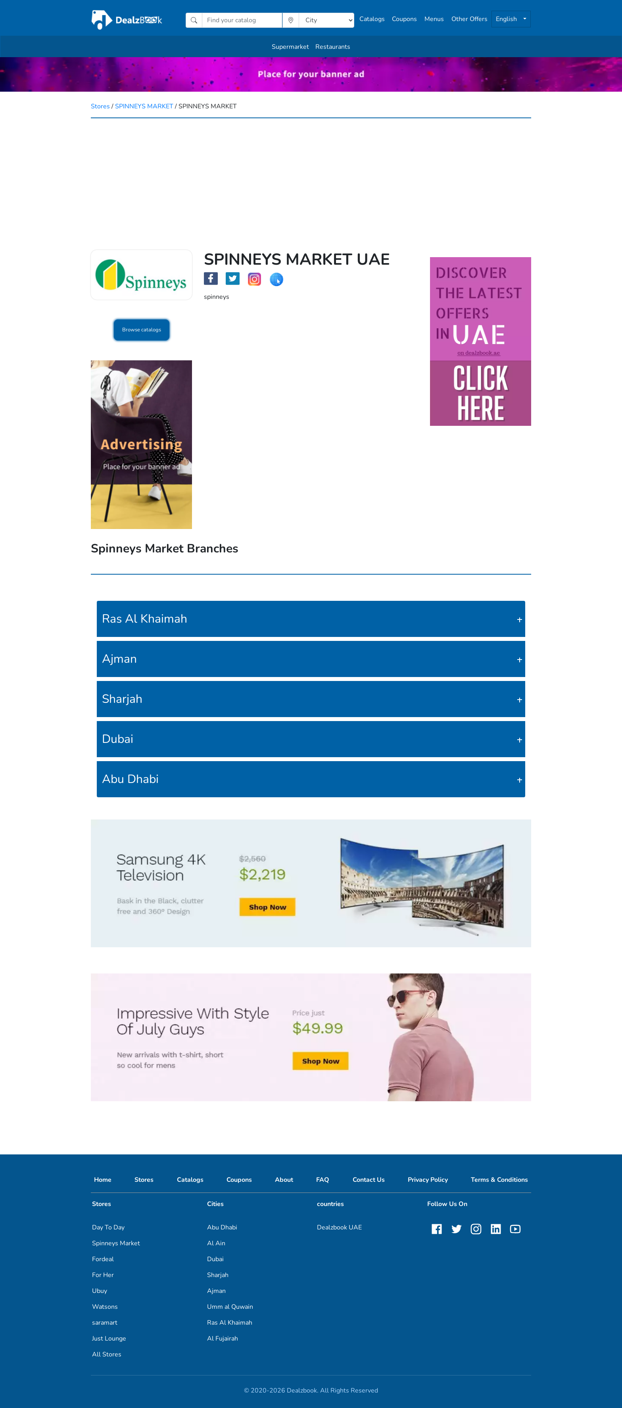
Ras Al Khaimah (144, 619)
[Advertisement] (311, 177)
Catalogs (372, 19)
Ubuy (99, 1291)
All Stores (106, 1354)
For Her (103, 1275)
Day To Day (108, 1227)
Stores (100, 106)
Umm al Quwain (230, 1306)
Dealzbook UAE (339, 1227)
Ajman (119, 659)
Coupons (404, 19)
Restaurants (332, 46)
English (507, 19)
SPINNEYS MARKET (144, 106)
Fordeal (103, 1259)
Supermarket (290, 46)
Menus (434, 19)
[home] (127, 20)
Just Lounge (109, 1338)
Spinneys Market (116, 1243)
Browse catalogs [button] (141, 329)
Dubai (117, 739)
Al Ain (216, 1243)
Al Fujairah (222, 1338)
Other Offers (469, 19)
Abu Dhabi (130, 779)
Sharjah (122, 699)
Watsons (105, 1306)
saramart (104, 1322)
